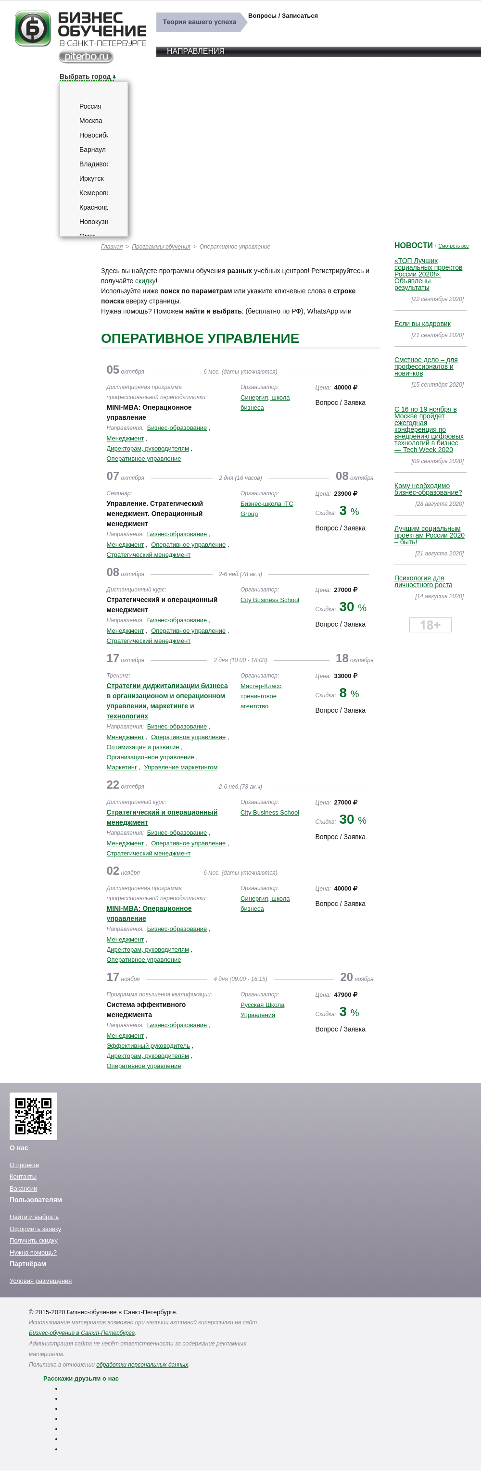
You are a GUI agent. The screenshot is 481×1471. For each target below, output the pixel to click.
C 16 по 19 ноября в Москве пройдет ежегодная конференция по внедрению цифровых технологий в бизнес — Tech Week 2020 (429, 429)
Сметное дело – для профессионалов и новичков (426, 366)
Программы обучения (161, 246)
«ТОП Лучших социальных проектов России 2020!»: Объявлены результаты (428, 274)
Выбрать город (85, 76)
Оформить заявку (35, 1228)
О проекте (24, 1165)
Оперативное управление (144, 458)
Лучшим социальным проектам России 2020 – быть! (429, 535)
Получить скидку (34, 1240)
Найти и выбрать (34, 1216)
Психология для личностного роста (423, 581)
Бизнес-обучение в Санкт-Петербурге (82, 1333)
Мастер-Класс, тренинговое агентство (261, 696)
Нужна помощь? (33, 1252)
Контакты (23, 1176)
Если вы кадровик (422, 323)
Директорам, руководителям (148, 448)
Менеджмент (125, 438)
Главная (112, 246)
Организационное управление (150, 757)
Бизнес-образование (177, 427)
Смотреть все (454, 246)
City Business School (269, 599)
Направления (196, 51)
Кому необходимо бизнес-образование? (428, 489)
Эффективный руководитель (148, 1045)
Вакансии (23, 1188)
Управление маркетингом (180, 767)
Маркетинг (122, 767)
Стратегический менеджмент (149, 554)
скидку (145, 281)
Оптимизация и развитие (143, 747)
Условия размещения (41, 1280)
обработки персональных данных (142, 1364)
